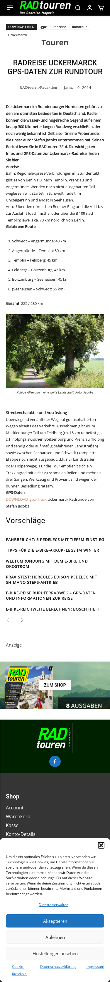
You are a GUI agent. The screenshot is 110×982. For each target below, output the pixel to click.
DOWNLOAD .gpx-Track (26, 499)
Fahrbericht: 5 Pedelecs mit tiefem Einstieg (55, 539)
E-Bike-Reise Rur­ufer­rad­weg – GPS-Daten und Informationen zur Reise (51, 595)
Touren (55, 42)
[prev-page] (10, 620)
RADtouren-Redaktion (38, 87)
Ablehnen (55, 937)
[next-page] (20, 620)
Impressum (95, 966)
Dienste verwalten (53, 904)
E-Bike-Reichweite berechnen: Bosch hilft (53, 609)
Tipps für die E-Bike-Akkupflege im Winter (52, 550)
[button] (101, 845)
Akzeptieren (55, 921)
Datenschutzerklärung (58, 966)
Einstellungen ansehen (55, 953)
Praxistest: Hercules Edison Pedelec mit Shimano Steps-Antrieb (51, 579)
